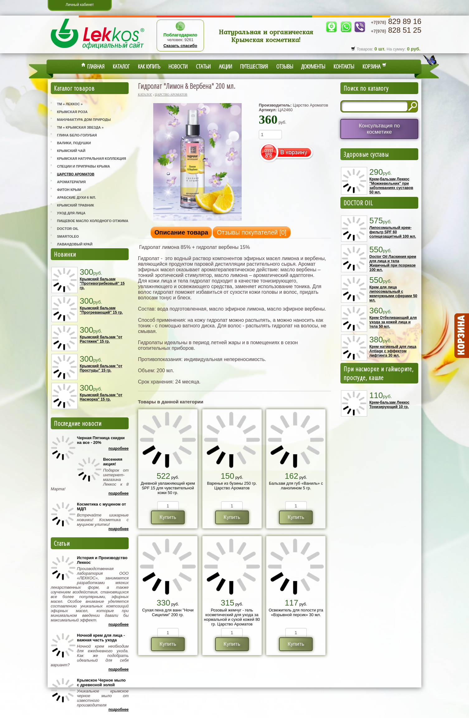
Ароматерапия (71, 182)
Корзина (374, 66)
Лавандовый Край (74, 244)
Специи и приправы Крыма (83, 166)
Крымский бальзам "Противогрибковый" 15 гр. (102, 283)
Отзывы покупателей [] (251, 232)
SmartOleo (68, 236)
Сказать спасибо (180, 45)
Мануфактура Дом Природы (84, 119)
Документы (313, 66)
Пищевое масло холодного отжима (92, 221)
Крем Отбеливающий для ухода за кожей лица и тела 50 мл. (393, 322)
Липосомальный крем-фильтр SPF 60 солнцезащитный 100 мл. (392, 232)
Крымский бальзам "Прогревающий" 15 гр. (101, 310)
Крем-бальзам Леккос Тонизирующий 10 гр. (389, 404)
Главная (92, 66)
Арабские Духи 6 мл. (76, 197)
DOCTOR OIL (358, 202)
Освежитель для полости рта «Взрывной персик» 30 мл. (296, 612)
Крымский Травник (75, 205)
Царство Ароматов (75, 174)
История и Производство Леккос (102, 560)
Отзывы (284, 66)
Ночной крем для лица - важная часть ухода (101, 637)
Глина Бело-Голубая (77, 135)
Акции (225, 66)
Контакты (344, 66)
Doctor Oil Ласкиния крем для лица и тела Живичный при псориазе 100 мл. (392, 263)
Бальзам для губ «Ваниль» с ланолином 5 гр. (296, 485)
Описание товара (181, 232)
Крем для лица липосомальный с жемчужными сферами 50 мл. (393, 293)
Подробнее (118, 448)
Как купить (149, 66)
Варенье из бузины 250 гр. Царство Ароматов (232, 485)
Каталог (121, 66)
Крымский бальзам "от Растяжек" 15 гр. (101, 339)
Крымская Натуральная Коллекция (91, 158)
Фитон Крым (69, 190)
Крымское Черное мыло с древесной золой (101, 682)
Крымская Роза (72, 112)
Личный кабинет (80, 4)
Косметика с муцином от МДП (101, 506)
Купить (167, 517)
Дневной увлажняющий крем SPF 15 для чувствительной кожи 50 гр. (168, 488)
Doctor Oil (67, 229)
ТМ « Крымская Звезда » (80, 127)
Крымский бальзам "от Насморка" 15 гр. (101, 397)
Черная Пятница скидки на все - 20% (101, 440)
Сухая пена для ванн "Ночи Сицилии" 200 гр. (167, 612)
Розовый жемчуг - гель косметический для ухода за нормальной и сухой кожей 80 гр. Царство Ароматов (232, 617)
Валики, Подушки (74, 143)
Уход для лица (71, 213)
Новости (177, 66)
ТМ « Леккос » (70, 104)
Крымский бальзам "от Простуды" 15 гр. (101, 368)
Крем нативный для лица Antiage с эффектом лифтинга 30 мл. (392, 351)
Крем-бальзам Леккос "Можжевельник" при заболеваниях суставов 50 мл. (391, 185)
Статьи (203, 66)
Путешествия (254, 66)
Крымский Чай (71, 151)
